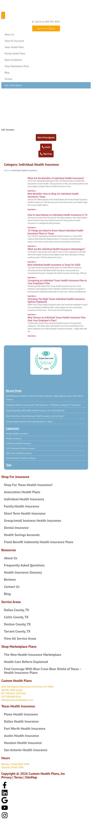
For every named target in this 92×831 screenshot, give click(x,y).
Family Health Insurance (17, 433)
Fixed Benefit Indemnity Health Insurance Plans (38, 542)
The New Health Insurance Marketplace (32, 654)
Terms (18, 777)
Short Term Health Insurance (19, 453)
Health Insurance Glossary (23, 572)
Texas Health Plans (14, 47)
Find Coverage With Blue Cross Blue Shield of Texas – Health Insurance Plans (42, 671)
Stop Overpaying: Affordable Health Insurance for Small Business (35, 410)
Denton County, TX (17, 624)
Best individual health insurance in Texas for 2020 (54, 264)
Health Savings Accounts (22, 535)
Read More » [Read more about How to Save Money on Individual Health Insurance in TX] (32, 228)
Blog (7, 72)
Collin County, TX (16, 617)
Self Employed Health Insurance (20, 448)
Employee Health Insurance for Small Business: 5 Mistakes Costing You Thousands (43, 405)
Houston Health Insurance (23, 743)
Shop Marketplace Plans (17, 66)
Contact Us (12, 586)
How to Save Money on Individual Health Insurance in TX (57, 215)
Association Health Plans (22, 492)
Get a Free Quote (13, 85)
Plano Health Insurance (21, 714)
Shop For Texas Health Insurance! (28, 485)
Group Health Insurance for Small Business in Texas (29, 421)
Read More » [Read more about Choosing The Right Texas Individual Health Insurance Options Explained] (32, 315)
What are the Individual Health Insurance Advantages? (56, 249)
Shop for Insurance (14, 40)
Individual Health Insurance (18, 443)
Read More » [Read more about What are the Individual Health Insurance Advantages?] (32, 262)
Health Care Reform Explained (26, 662)
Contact (8, 78)
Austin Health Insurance (21, 735)
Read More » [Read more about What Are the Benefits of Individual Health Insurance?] (32, 191)
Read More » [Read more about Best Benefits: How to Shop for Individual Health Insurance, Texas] (32, 209)
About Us (9, 34)
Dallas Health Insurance (21, 721)
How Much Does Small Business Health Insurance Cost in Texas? (35, 416)
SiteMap (31, 777)
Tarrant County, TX (17, 631)
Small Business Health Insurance (21, 458)
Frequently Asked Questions (24, 565)
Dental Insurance (16, 527)
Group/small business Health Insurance (32, 520)
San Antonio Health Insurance (25, 750)
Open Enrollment (13, 59)
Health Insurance (13, 438)
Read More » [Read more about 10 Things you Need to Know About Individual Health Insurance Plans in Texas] (32, 246)
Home (7, 170)
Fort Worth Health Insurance (24, 728)
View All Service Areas (20, 638)
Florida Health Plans (15, 53)
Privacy (6, 777)
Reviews (10, 579)
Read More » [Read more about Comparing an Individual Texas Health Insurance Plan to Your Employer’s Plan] (32, 296)
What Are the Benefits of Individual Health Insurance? (56, 178)
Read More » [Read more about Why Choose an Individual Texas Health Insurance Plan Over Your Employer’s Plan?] (32, 336)
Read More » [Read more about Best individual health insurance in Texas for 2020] (32, 278)
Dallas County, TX (16, 610)
